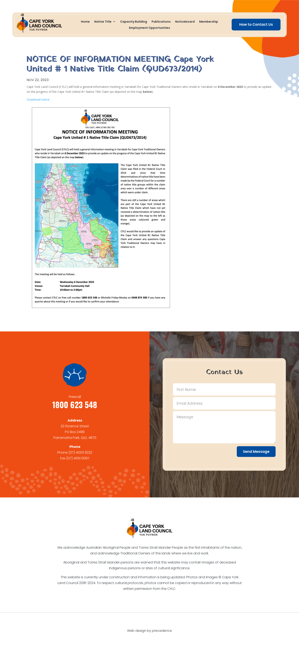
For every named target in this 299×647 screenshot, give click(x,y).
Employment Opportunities (149, 28)
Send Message (256, 451)
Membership (208, 22)
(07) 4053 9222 (80, 452)
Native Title (103, 22)
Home (85, 22)
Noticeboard (185, 22)
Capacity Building (133, 22)
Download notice (38, 99)
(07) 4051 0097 (77, 458)
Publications (161, 22)
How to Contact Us (256, 24)
